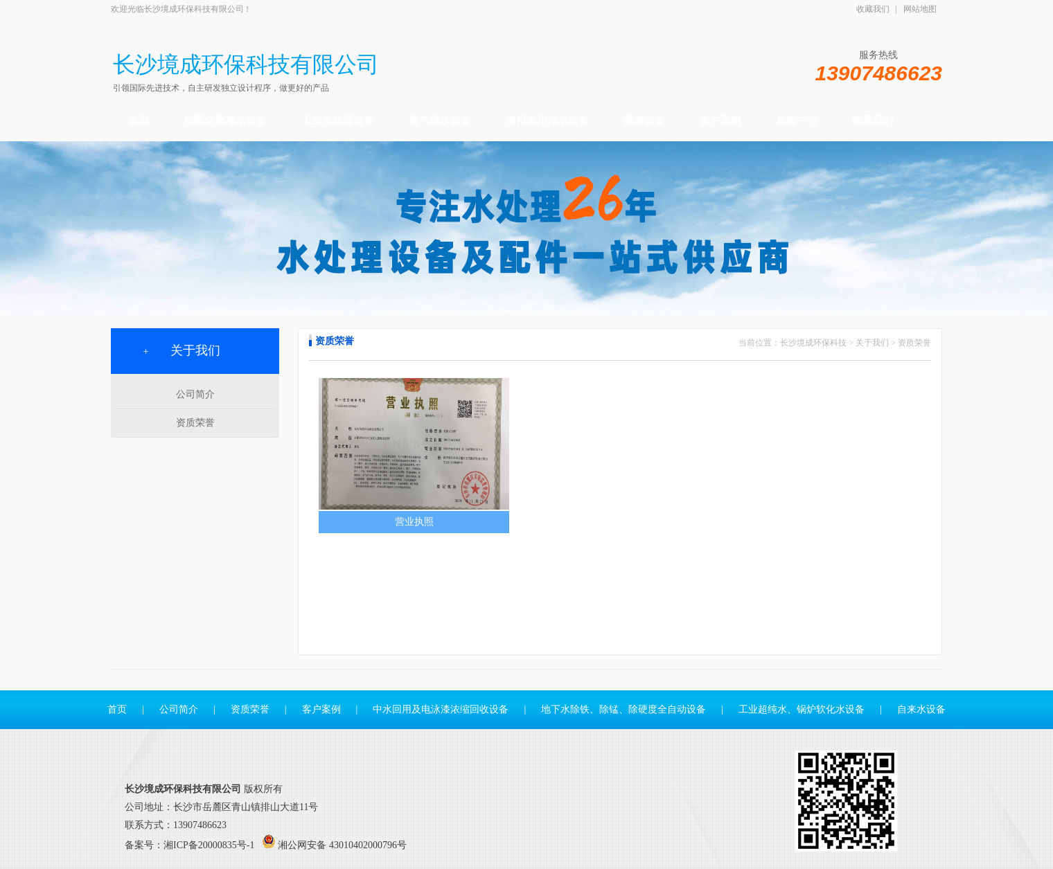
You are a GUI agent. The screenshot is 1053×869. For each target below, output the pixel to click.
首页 (117, 709)
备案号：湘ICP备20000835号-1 (189, 845)
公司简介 (195, 394)
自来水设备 (921, 709)
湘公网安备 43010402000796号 (342, 845)
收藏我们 (873, 9)
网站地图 (920, 9)
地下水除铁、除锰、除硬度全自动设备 (623, 709)
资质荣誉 (195, 423)
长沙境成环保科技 (813, 343)
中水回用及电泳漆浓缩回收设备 (440, 709)
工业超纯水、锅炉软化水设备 (802, 709)
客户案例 (321, 709)
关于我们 (872, 343)
